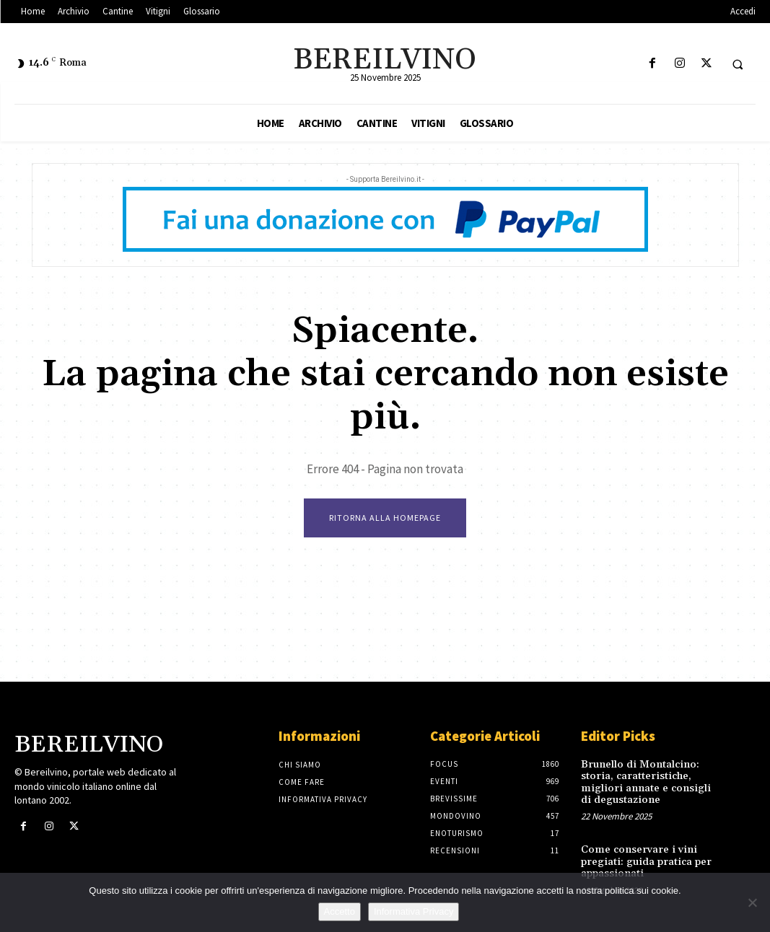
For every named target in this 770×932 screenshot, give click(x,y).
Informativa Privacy (414, 911)
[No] (752, 902)
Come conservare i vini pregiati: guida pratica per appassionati (643, 858)
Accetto (339, 911)
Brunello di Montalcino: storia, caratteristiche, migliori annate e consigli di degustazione (645, 781)
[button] (737, 64)
